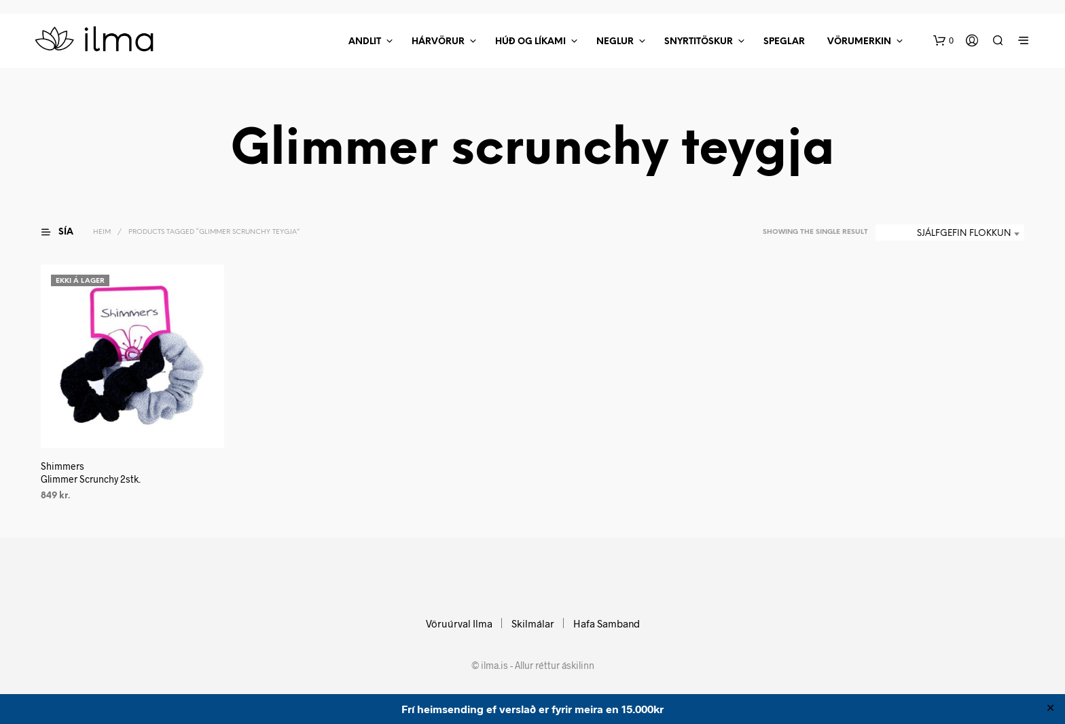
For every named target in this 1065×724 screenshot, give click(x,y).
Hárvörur (438, 41)
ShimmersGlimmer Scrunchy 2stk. (91, 472)
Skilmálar (532, 623)
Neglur (615, 41)
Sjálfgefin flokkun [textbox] (964, 233)
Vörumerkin (859, 41)
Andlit (364, 41)
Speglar (784, 41)
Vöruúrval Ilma (459, 623)
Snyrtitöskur (698, 41)
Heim (102, 232)
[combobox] (950, 233)
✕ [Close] (1050, 709)
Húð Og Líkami (530, 41)
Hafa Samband (606, 623)
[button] (943, 41)
